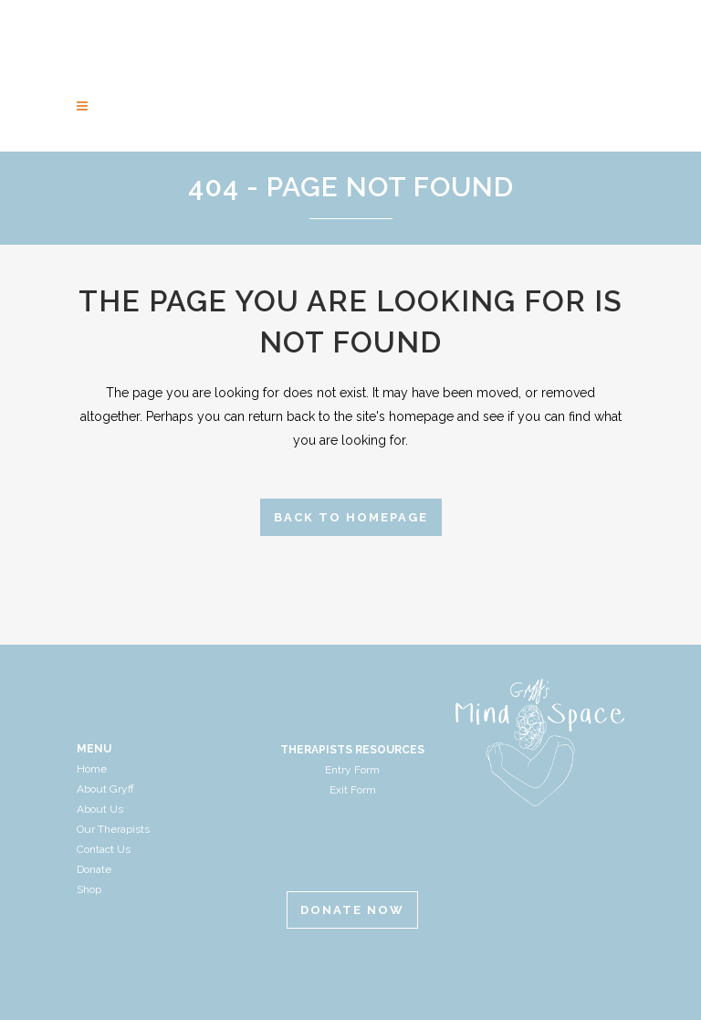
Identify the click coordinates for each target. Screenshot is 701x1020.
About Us (100, 809)
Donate (94, 869)
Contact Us (104, 849)
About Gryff (105, 789)
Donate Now (352, 910)
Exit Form (353, 789)
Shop (89, 889)
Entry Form (352, 769)
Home (92, 768)
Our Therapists (113, 829)
